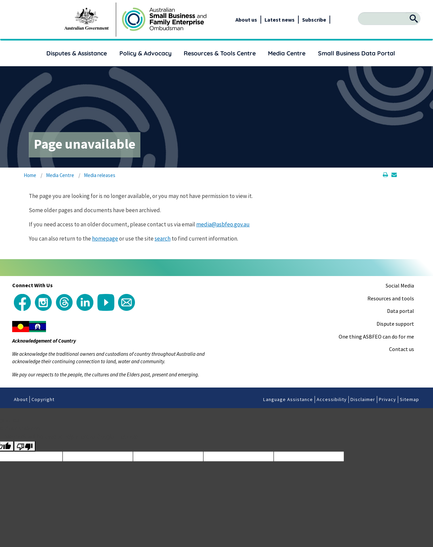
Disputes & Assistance (76, 53)
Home (30, 175)
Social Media (400, 285)
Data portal (400, 310)
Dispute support (395, 323)
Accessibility (332, 399)
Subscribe (314, 19)
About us (246, 19)
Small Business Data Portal (356, 53)
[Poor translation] (25, 446)
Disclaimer (362, 399)
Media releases (99, 175)
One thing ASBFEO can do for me (376, 336)
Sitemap (409, 399)
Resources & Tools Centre (220, 53)
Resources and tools (390, 298)
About (21, 399)
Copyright (42, 399)
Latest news (280, 19)
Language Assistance (288, 399)
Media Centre (286, 53)
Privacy (387, 399)
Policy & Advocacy (145, 53)
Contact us (401, 349)
